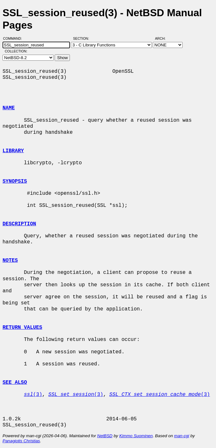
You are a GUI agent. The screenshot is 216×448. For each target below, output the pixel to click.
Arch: (163, 38)
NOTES (10, 260)
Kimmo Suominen (135, 435)
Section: (82, 38)
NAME (9, 108)
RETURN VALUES (22, 327)
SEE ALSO (15, 382)
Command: (14, 38)
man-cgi (181, 435)
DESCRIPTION (19, 224)
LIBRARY (13, 150)
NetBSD (104, 435)
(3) (33, 394)
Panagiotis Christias (21, 440)
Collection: (16, 51)
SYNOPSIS (15, 181)
